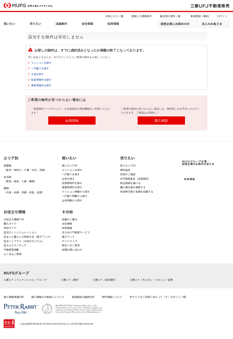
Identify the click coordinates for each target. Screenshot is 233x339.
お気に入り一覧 (114, 16)
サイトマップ (69, 241)
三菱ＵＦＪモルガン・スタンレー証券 (151, 279)
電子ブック (68, 236)
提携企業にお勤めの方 (175, 24)
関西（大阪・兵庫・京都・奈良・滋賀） (24, 190)
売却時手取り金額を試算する (136, 191)
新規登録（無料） (201, 16)
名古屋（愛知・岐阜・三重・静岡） (20, 179)
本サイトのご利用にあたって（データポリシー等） (159, 297)
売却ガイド (10, 228)
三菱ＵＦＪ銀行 (70, 279)
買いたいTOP (69, 165)
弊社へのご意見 (71, 245)
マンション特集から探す (76, 191)
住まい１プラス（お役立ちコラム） (24, 241)
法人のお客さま (212, 24)
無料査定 (125, 170)
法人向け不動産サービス (76, 232)
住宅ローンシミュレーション (20, 232)
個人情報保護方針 (14, 297)
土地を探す (37, 74)
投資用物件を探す (41, 79)
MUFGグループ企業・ (198, 162)
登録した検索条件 (141, 16)
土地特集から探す (72, 200)
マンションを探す (41, 62)
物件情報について (112, 297)
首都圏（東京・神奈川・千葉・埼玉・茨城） (25, 168)
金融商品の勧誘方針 (83, 297)
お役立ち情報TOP (14, 219)
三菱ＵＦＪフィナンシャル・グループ (25, 279)
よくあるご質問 (12, 254)
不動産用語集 (11, 249)
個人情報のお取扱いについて (47, 297)
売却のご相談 (127, 174)
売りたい (35, 23)
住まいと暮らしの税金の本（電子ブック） (28, 236)
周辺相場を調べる (130, 183)
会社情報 (87, 23)
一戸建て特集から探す (74, 196)
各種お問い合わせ (72, 249)
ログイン (222, 16)
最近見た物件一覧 (170, 16)
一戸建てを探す (40, 68)
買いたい (9, 23)
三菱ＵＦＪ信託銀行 (104, 279)
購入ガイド (10, 223)
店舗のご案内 (69, 219)
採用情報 (113, 23)
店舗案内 (61, 23)
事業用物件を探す (41, 85)
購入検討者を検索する (133, 187)
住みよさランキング (15, 245)
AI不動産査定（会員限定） (135, 178)
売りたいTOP (128, 165)
